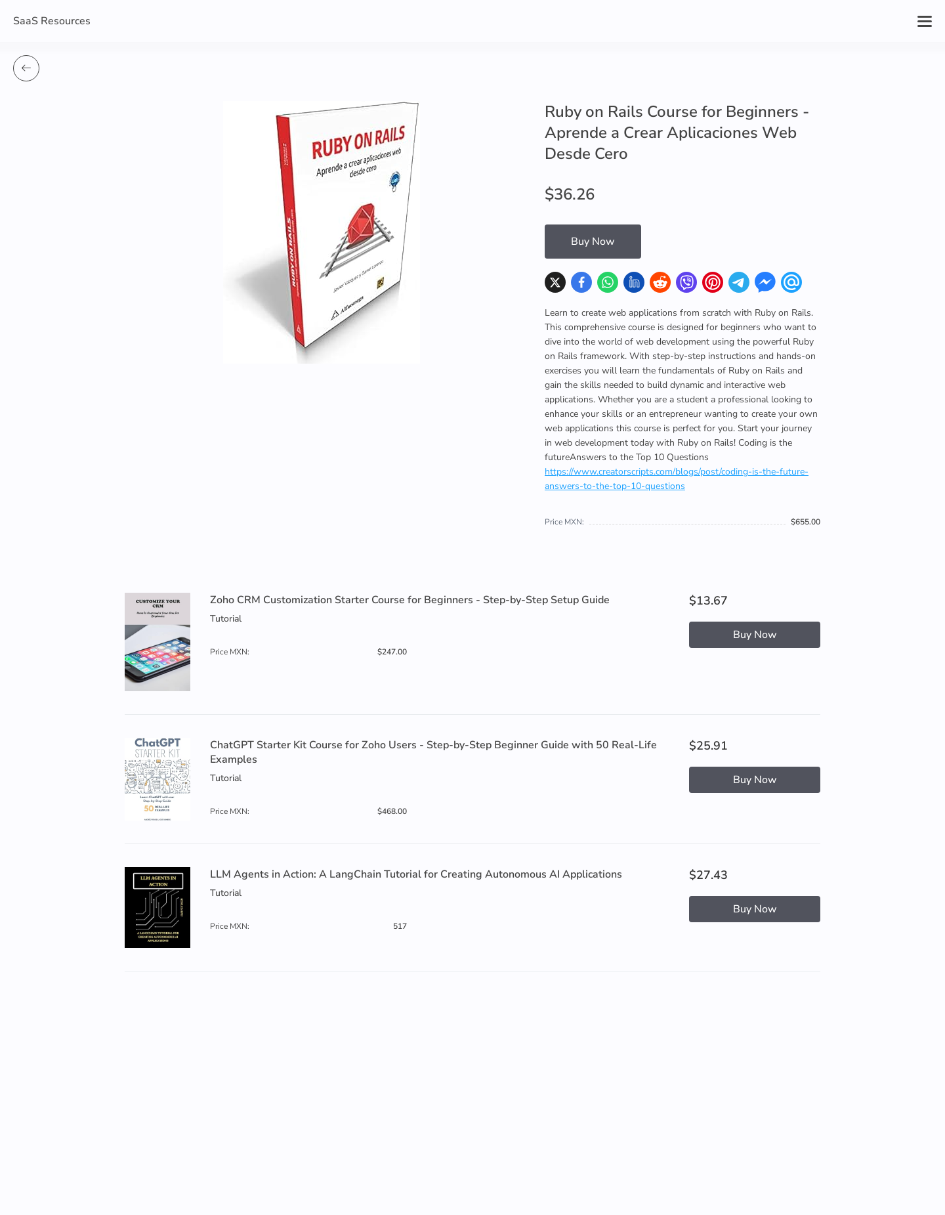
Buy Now (593, 241)
